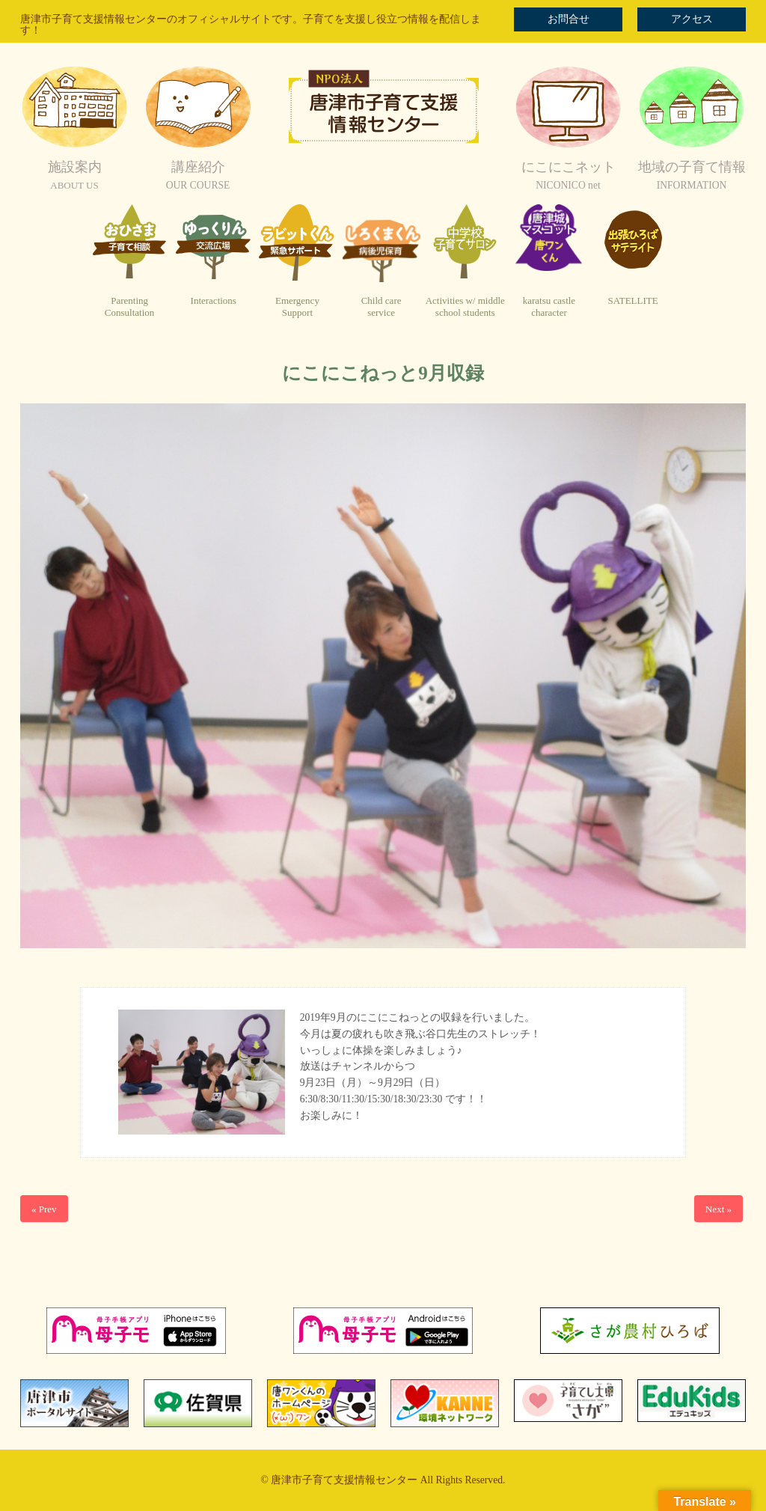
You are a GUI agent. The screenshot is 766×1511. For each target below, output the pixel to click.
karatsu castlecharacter (549, 306)
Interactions (213, 300)
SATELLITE (633, 300)
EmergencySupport (297, 306)
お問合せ (568, 19)
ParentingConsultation (129, 306)
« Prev (44, 1209)
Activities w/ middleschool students (465, 306)
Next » (718, 1209)
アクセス (692, 19)
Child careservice (381, 306)
